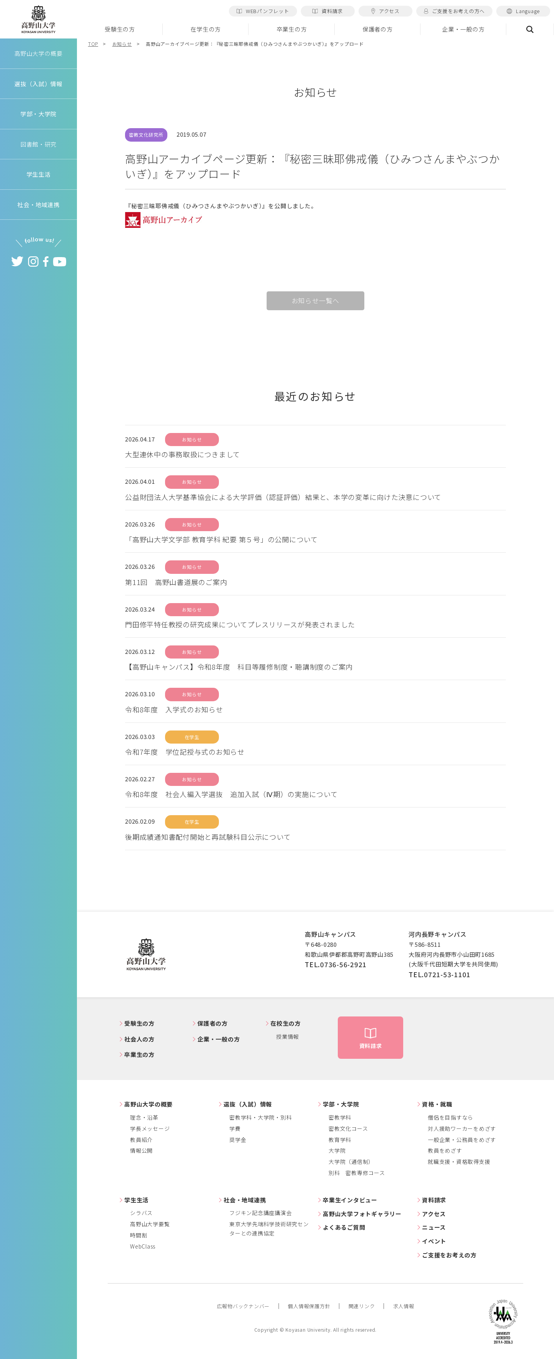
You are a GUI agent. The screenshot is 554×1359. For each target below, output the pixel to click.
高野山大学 (38, 19)
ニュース (434, 1227)
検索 (530, 29)
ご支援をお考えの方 (449, 1255)
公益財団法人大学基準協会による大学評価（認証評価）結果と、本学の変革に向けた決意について (283, 497)
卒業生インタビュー (350, 1200)
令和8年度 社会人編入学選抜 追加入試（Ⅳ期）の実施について (231, 794)
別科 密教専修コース (357, 1173)
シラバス (141, 1213)
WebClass (142, 1246)
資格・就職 (437, 1104)
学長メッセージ (150, 1128)
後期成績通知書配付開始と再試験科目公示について (207, 837)
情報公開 (141, 1150)
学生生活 (136, 1200)
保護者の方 (377, 29)
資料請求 (327, 11)
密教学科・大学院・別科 (260, 1117)
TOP (93, 43)
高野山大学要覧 (150, 1224)
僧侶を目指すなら (450, 1117)
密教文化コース (348, 1128)
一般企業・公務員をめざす (462, 1139)
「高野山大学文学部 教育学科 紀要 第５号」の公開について (221, 539)
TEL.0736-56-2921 (336, 964)
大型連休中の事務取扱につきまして (182, 454)
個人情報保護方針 (309, 1306)
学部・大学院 (341, 1104)
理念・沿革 (144, 1117)
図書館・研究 (38, 144)
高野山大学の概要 (38, 53)
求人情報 (403, 1306)
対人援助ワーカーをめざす (462, 1128)
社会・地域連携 (245, 1200)
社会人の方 (139, 1039)
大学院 (337, 1150)
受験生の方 (120, 29)
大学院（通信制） (351, 1161)
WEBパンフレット (263, 11)
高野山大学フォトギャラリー (362, 1214)
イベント (434, 1241)
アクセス (385, 11)
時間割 (138, 1235)
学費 (235, 1128)
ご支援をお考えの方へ (454, 11)
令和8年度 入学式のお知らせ (174, 709)
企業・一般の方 (463, 29)
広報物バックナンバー (243, 1306)
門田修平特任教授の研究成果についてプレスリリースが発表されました (240, 624)
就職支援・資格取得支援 (459, 1161)
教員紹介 (141, 1139)
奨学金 (237, 1139)
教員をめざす (445, 1150)
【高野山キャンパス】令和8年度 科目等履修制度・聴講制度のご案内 (239, 667)
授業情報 (287, 1036)
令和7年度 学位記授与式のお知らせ (185, 752)
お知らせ (122, 43)
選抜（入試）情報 (248, 1104)
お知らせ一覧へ (316, 300)
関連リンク (362, 1306)
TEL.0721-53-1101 (440, 974)
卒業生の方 (292, 29)
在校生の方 (285, 1023)
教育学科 (340, 1139)
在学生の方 (205, 29)
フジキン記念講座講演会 (260, 1213)
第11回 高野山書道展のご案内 (176, 582)
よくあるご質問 (344, 1227)
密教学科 (340, 1117)
